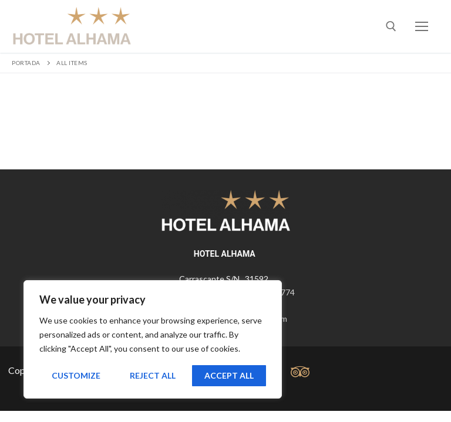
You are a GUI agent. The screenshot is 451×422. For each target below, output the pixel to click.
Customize (76, 375)
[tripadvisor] (300, 372)
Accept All (229, 375)
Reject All (153, 375)
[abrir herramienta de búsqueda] (391, 26)
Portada (26, 62)
